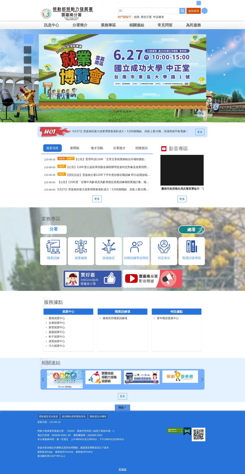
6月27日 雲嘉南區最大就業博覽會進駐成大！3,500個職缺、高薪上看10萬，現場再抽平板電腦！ (130, 131)
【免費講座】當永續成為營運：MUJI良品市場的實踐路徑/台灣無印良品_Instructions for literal (121, 111)
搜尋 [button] (182, 11)
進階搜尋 (193, 11)
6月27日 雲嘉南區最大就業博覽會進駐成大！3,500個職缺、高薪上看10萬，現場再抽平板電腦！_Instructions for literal (115, 111)
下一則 (202, 379)
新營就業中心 (57, 327)
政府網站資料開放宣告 (74, 416)
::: (64, 2)
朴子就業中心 (57, 336)
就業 (137, 17)
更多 (201, 113)
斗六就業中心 (57, 345)
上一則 (43, 379)
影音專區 (178, 148)
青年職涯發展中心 (168, 318)
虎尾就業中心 (57, 341)
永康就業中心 (57, 322)
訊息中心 (51, 25)
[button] (28, 39)
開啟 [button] (121, 407)
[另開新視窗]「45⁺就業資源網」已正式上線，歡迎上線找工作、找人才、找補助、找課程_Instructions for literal (130, 111)
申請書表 (158, 17)
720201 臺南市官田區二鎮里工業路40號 (91, 431)
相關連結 (136, 25)
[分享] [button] (204, 11)
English (97, 3)
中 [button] (199, 3)
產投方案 (146, 17)
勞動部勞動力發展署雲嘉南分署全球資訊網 (67, 13)
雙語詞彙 (140, 3)
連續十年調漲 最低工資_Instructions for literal (124, 111)
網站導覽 (70, 3)
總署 (191, 229)
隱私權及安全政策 (48, 416)
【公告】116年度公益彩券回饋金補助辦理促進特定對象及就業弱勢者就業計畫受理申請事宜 (98, 167)
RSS (179, 3)
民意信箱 (111, 3)
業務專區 (108, 25)
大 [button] (204, 3)
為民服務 (193, 25)
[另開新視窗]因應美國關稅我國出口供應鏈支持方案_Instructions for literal (127, 111)
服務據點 (53, 302)
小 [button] (193, 3)
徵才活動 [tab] (97, 148)
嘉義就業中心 (57, 332)
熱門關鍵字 (124, 17)
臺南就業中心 (57, 318)
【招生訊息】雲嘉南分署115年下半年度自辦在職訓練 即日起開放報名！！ (98, 174)
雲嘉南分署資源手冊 (161, 3)
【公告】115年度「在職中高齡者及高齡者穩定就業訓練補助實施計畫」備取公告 (98, 182)
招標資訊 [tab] (141, 148)
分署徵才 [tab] (119, 148)
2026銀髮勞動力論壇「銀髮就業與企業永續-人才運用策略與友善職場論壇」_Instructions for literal (118, 111)
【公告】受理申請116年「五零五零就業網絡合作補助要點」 (95, 159)
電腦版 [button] (122, 469)
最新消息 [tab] (52, 148)
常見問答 (125, 3)
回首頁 (84, 3)
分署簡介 (79, 25)
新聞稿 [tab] (74, 148)
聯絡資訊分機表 (98, 416)
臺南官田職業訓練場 (115, 318)
